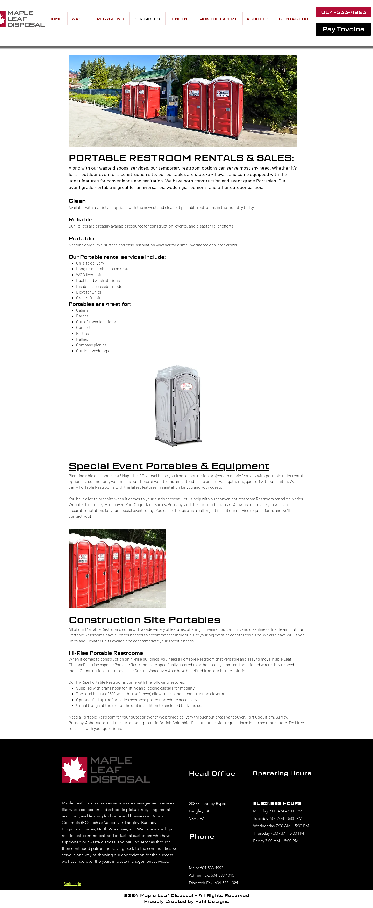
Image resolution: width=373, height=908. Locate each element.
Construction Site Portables (144, 619)
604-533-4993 (211, 867)
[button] (219, 18)
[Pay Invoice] (343, 29)
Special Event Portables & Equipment (169, 466)
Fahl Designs (212, 901)
